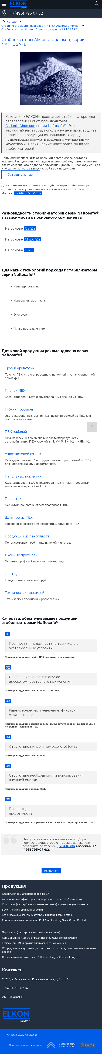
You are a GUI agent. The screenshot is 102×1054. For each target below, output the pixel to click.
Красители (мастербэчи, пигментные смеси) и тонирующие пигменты (45, 904)
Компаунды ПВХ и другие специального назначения (34, 942)
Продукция (14, 886)
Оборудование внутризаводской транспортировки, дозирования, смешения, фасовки (49, 950)
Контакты (12, 969)
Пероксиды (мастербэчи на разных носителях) (31, 932)
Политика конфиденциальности (25, 1045)
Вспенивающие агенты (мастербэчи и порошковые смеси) (38, 914)
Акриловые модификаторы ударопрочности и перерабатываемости (44, 899)
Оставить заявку (21, 174)
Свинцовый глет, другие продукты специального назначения (39, 937)
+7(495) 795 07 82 (26, 13)
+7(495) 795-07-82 (15, 988)
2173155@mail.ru (13, 997)
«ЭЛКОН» (67, 846)
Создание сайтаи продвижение (67, 1045)
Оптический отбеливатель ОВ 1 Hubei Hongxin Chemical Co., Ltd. (41, 957)
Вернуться (51, 871)
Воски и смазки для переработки (22, 909)
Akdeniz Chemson (20, 126)
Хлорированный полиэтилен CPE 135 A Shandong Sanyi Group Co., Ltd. (44, 920)
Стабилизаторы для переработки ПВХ (25, 893)
